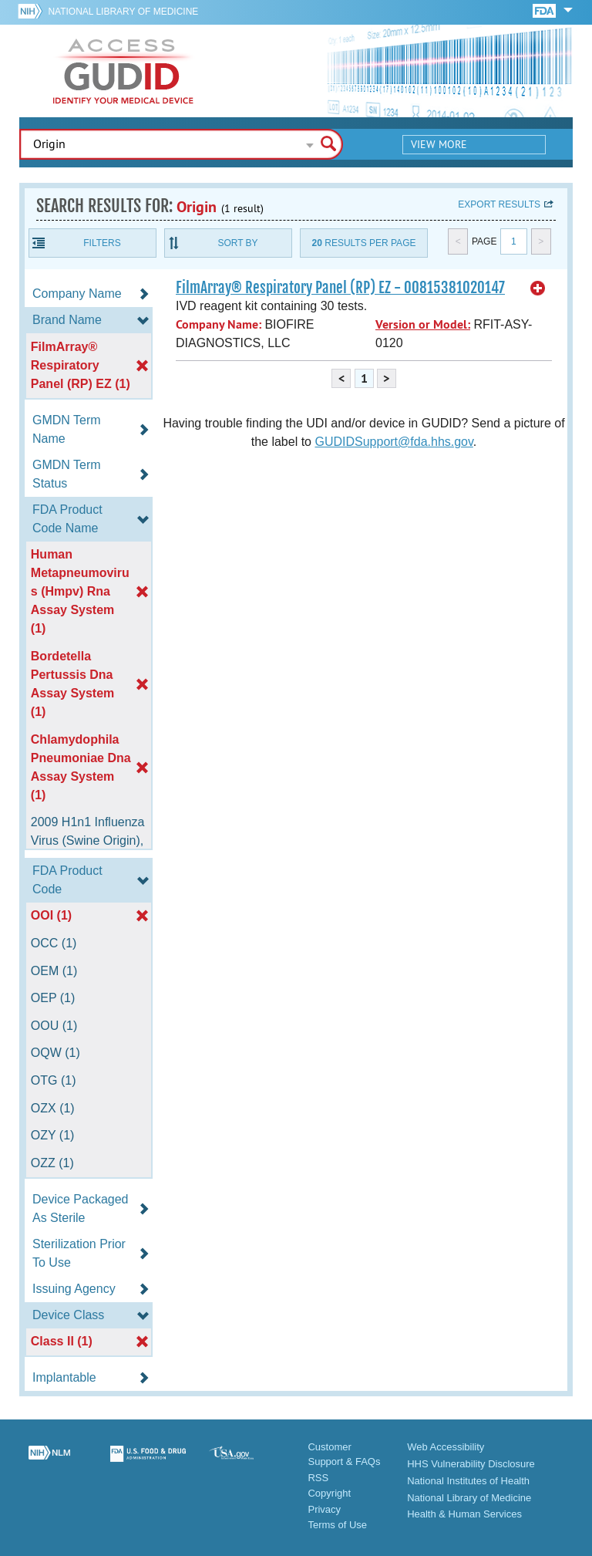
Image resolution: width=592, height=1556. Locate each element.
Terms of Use (337, 1525)
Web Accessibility (445, 1447)
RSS (318, 1477)
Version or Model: (422, 324)
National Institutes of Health (468, 1481)
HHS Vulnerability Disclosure (471, 1464)
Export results (499, 204)
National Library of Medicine (123, 11)
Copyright (329, 1493)
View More (439, 144)
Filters (101, 243)
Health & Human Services (464, 1514)
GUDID (123, 71)
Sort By (237, 243)
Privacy (324, 1509)
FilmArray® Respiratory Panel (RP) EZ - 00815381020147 (340, 287)
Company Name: (218, 324)
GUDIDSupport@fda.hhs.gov (393, 441)
